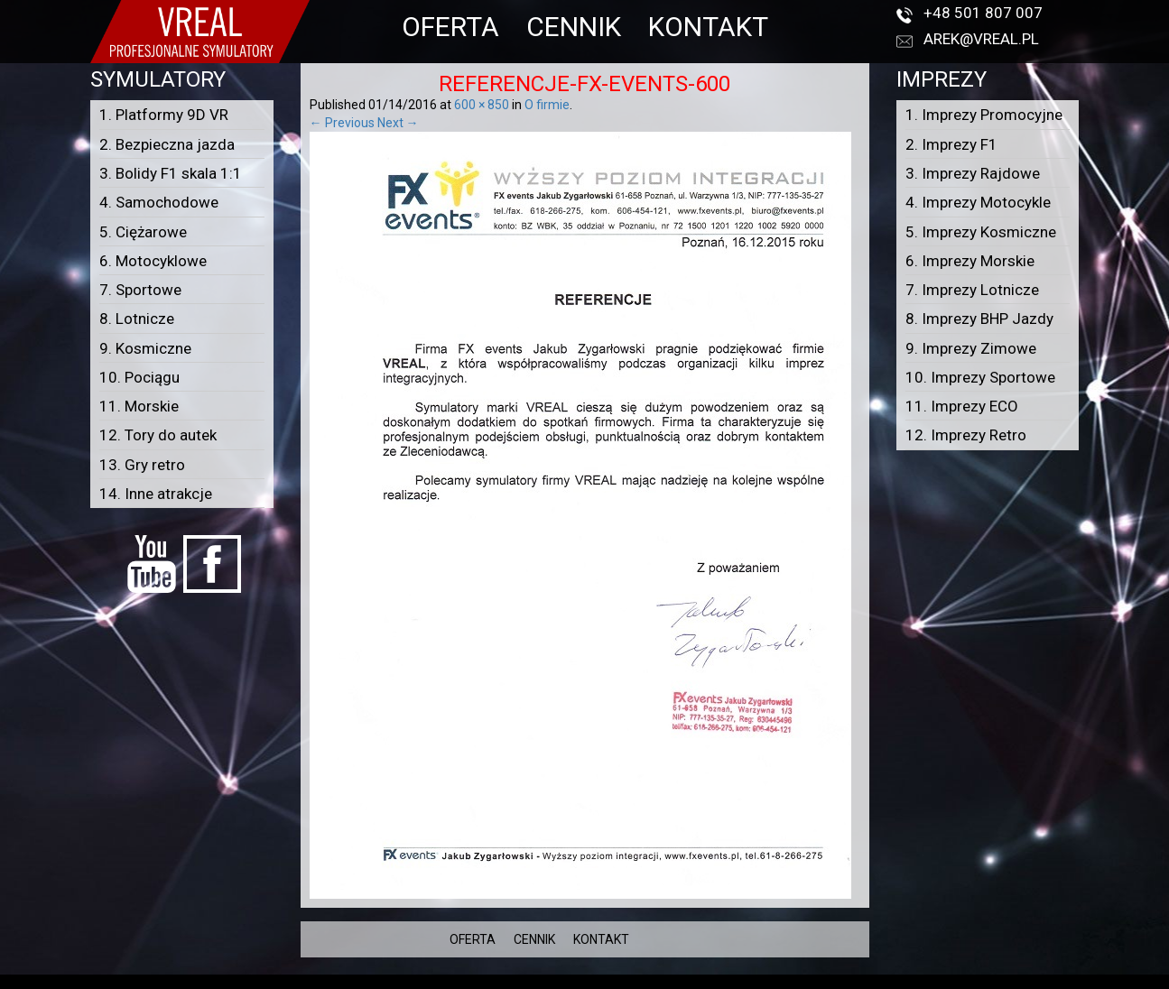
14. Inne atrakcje (155, 494)
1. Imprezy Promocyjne (983, 115)
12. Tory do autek (158, 435)
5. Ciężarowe (143, 232)
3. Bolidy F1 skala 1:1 (170, 173)
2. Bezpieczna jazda (167, 144)
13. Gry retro (142, 465)
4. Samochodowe (158, 202)
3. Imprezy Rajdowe (972, 173)
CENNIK (573, 26)
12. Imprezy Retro (965, 435)
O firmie (547, 104)
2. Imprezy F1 (951, 144)
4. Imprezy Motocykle (978, 202)
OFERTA (450, 26)
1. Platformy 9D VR (163, 115)
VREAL (617, 980)
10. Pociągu (139, 377)
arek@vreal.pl (981, 39)
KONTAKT (708, 26)
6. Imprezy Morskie (969, 261)
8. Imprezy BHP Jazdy (979, 319)
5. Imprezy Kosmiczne (980, 232)
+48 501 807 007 (983, 13)
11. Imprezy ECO (961, 406)
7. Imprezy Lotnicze (972, 290)
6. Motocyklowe (153, 261)
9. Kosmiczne (145, 348)
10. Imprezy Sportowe (980, 377)
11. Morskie (139, 406)
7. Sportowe (140, 290)
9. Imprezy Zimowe (970, 348)
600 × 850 (481, 104)
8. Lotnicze (136, 319)
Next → (398, 123)
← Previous (342, 123)
